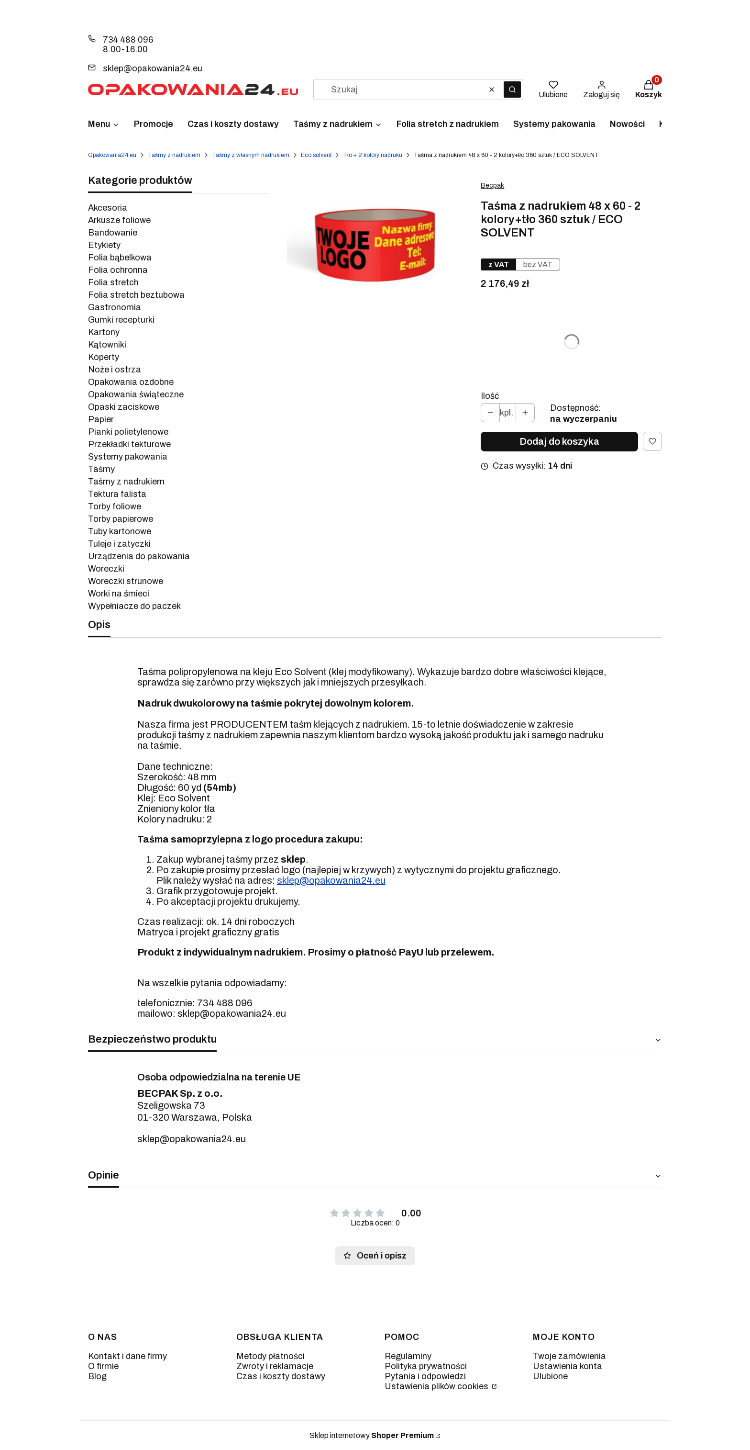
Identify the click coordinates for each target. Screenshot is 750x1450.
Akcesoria (107, 208)
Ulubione (550, 1376)
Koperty (103, 357)
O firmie (103, 1366)
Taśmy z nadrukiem (174, 155)
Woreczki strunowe (125, 581)
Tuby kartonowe (119, 531)
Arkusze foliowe (119, 220)
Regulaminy (408, 1356)
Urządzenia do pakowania (139, 556)
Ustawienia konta (567, 1366)
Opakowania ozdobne (131, 382)
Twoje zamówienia (569, 1356)
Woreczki (106, 568)
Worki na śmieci (118, 593)
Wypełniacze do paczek (134, 606)
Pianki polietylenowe (128, 432)
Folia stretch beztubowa (136, 295)
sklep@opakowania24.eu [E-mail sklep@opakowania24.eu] (152, 68)
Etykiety (104, 245)
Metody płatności (270, 1356)
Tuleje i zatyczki (119, 544)
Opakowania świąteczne (136, 394)
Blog (97, 1376)
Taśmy (101, 469)
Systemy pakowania (127, 456)
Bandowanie (112, 232)
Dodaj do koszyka (559, 441)
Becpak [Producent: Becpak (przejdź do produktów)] (492, 185)
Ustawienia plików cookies (437, 1386)
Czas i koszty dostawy (280, 1376)
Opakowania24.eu (112, 155)
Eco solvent (316, 155)
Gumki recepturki (121, 320)
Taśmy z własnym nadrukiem (250, 155)
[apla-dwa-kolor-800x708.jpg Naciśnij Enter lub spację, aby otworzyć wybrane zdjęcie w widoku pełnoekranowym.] (375, 244)
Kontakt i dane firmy (127, 1356)
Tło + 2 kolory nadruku (372, 155)
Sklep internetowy (371, 1435)
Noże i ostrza (114, 369)
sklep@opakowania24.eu (331, 880)
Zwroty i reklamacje (274, 1366)
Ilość (490, 396)
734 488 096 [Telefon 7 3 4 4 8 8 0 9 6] (128, 40)
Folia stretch (113, 282)
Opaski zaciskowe (123, 407)
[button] (512, 89)
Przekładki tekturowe (129, 444)
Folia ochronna (118, 270)
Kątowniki (107, 344)
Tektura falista (117, 494)
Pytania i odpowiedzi (425, 1376)
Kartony (104, 332)
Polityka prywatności (426, 1366)
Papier (101, 419)
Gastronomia (114, 307)
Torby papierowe (120, 519)
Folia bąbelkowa (120, 257)
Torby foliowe (114, 506)
